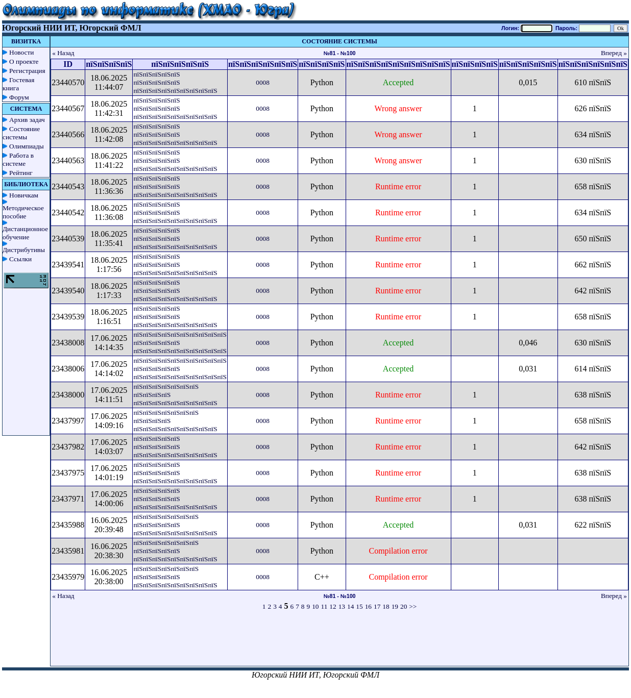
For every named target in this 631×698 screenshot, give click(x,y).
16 (368, 606)
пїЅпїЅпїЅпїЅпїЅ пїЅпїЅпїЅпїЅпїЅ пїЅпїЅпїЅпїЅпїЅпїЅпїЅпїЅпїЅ (175, 82)
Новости (21, 52)
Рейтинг (21, 173)
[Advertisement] (339, 643)
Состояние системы (21, 133)
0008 (263, 82)
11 (324, 606)
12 (332, 606)
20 (403, 606)
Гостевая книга (18, 84)
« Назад (63, 53)
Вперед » (614, 53)
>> (413, 606)
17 (377, 606)
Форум (19, 97)
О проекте (24, 61)
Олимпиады (26, 146)
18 (385, 606)
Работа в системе (18, 159)
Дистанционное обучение (25, 233)
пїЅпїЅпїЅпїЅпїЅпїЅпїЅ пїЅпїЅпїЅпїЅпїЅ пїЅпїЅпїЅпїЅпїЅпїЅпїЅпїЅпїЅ (175, 525)
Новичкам (23, 195)
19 (395, 606)
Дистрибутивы (24, 250)
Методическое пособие (23, 212)
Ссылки (20, 259)
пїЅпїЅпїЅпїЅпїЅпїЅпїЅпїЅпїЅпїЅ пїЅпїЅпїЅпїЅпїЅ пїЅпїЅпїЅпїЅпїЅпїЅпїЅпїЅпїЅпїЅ (179, 343)
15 (359, 606)
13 (341, 606)
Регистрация (27, 70)
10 (315, 606)
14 (350, 606)
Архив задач (27, 119)
